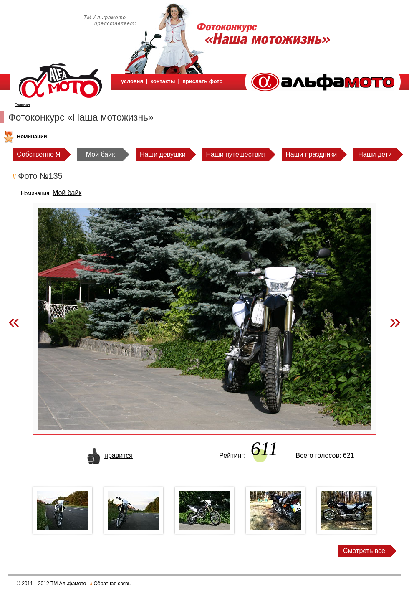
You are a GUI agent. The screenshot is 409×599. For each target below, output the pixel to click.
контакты (163, 81)
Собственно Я (39, 154)
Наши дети (375, 154)
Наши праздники (311, 154)
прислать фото (202, 81)
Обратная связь (111, 583)
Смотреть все (364, 550)
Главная (22, 104)
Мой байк (100, 154)
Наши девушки (163, 154)
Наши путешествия (236, 154)
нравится (118, 455)
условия (132, 81)
